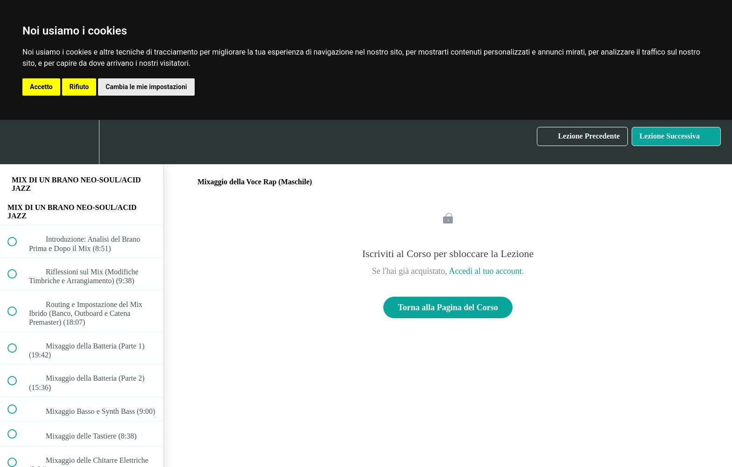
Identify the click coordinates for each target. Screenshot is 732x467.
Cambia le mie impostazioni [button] (146, 87)
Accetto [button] (41, 87)
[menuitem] (81, 142)
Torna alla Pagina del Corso (448, 307)
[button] (17, 142)
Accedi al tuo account (485, 271)
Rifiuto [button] (79, 87)
